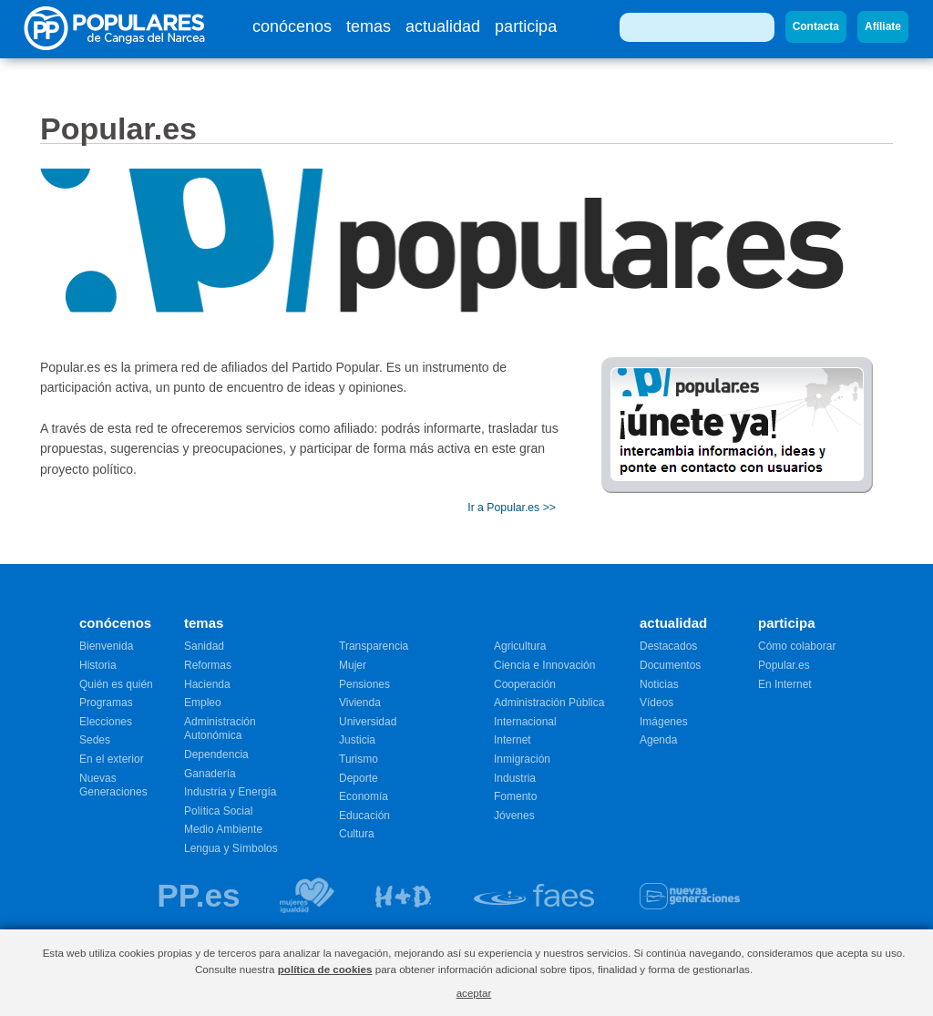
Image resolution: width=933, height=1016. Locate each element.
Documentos (670, 665)
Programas (106, 702)
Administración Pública (549, 702)
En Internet (785, 684)
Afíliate (883, 26)
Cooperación (525, 684)
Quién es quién (116, 684)
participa (526, 26)
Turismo (358, 759)
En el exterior (111, 759)
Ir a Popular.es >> (511, 507)
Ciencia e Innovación (544, 665)
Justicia (357, 740)
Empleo (202, 702)
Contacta (816, 26)
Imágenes (664, 721)
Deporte (358, 778)
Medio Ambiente (223, 829)
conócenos (292, 26)
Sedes (94, 740)
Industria (515, 778)
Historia (98, 665)
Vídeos (656, 702)
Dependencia (216, 754)
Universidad (367, 721)
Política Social (218, 811)
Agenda (658, 740)
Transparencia (373, 646)
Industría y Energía (230, 791)
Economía (363, 796)
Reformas (207, 665)
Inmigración (522, 759)
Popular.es (784, 665)
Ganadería (210, 773)
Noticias (659, 684)
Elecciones (105, 721)
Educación (364, 815)
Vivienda (360, 702)
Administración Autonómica (220, 729)
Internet (512, 740)
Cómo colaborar (797, 646)
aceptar (474, 993)
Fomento (515, 796)
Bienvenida (106, 646)
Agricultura (520, 646)
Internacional (525, 721)
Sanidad (204, 646)
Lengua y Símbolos (231, 848)
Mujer (352, 665)
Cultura (356, 833)
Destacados (668, 646)
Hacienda (207, 684)
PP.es (198, 895)
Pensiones (364, 684)
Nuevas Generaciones (113, 785)
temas (368, 26)
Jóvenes (514, 815)
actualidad (442, 26)
